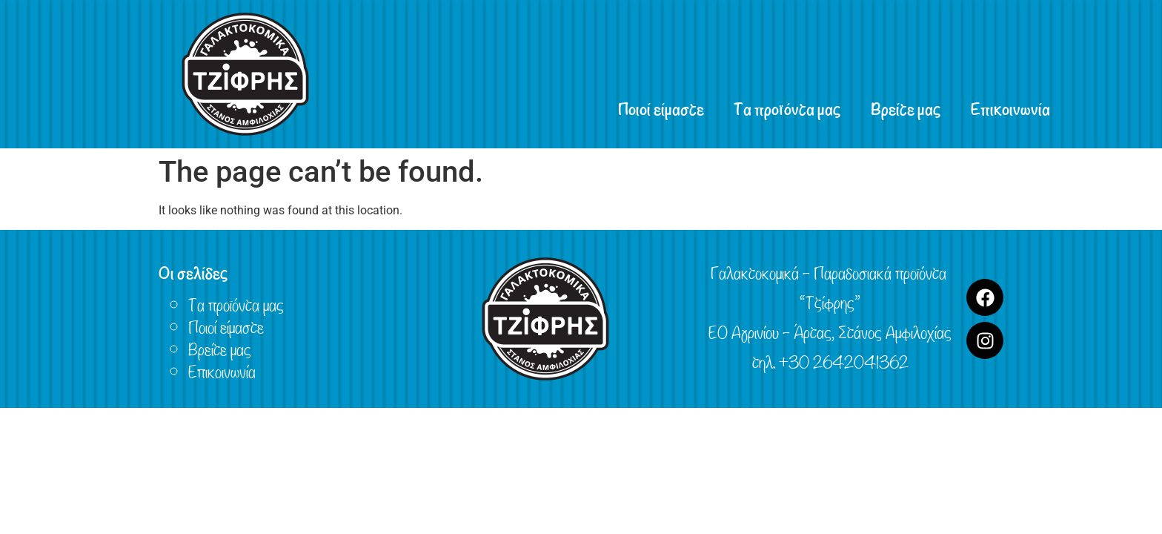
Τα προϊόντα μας (787, 107)
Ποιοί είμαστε (661, 107)
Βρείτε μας (906, 107)
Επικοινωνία (1010, 107)
